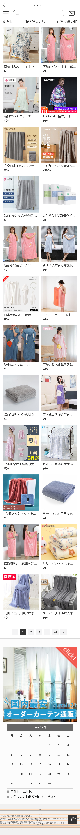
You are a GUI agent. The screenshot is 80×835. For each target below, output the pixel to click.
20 (55, 632)
